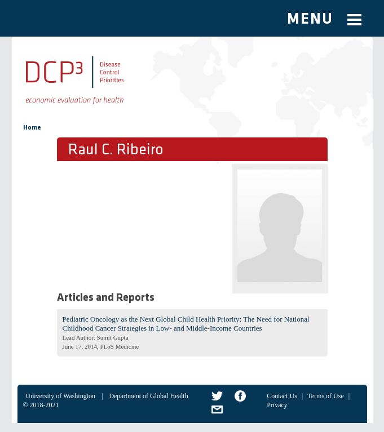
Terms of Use (325, 396)
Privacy (277, 405)
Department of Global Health (148, 396)
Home (32, 127)
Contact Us (282, 396)
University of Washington (60, 396)
